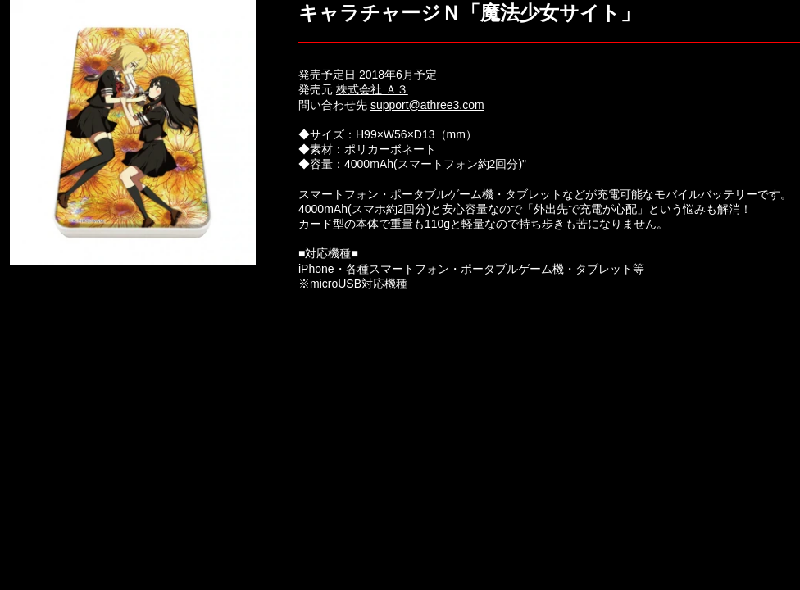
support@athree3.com (427, 104)
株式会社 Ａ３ (372, 89)
